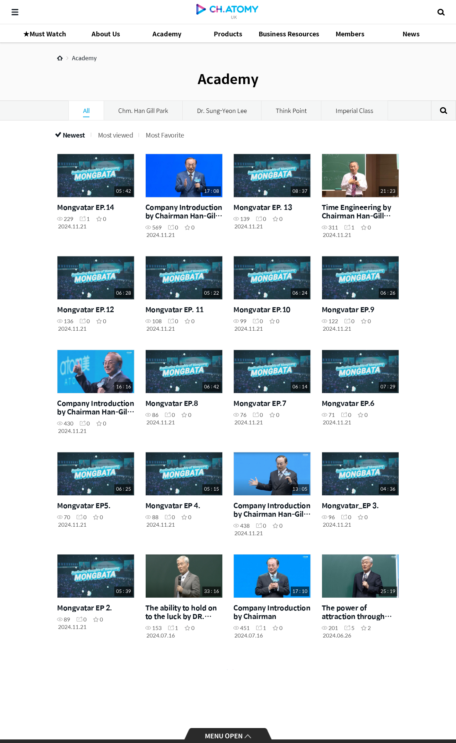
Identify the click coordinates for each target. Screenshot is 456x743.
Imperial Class (354, 110)
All (86, 110)
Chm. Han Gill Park (143, 110)
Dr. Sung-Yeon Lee (222, 110)
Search (443, 110)
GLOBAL (440, 712)
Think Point (291, 110)
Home (60, 58)
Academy (84, 57)
